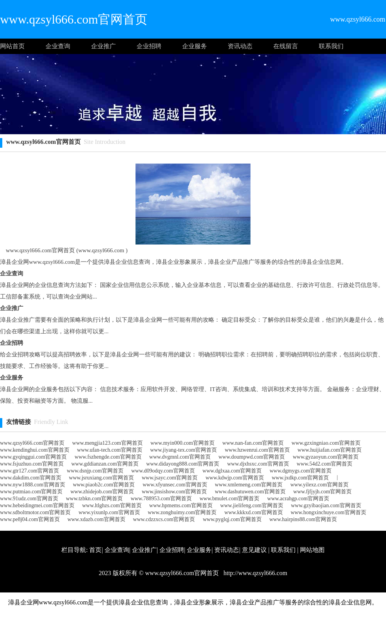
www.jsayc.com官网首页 (170, 478)
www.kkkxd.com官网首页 (253, 512)
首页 (95, 550)
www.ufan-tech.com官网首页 (109, 450)
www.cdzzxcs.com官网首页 (164, 519)
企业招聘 (149, 46)
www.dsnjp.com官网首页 (95, 471)
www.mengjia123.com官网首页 (107, 443)
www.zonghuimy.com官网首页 (182, 512)
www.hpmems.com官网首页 (181, 505)
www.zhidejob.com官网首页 (102, 491)
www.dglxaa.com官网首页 (232, 471)
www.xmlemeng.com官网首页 (249, 485)
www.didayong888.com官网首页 (183, 464)
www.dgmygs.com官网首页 (300, 471)
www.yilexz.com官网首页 (319, 485)
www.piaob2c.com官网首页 (104, 485)
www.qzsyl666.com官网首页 (32, 443)
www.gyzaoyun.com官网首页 (326, 457)
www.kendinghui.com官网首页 (34, 450)
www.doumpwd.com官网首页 (251, 457)
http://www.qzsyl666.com (254, 573)
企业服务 (194, 46)
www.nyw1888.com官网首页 (32, 485)
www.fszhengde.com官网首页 (107, 457)
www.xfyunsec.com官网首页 (174, 485)
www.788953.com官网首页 (161, 498)
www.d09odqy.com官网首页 (163, 471)
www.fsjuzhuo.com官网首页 (32, 464)
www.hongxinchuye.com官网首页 (328, 512)
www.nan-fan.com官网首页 (253, 443)
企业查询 (58, 46)
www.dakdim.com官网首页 (30, 478)
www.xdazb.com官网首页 (96, 519)
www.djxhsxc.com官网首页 (258, 464)
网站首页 (12, 46)
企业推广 (103, 46)
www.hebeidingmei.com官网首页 (37, 505)
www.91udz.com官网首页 (29, 498)
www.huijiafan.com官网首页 (330, 450)
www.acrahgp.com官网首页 (298, 498)
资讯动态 (240, 46)
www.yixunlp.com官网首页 (109, 512)
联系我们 (331, 46)
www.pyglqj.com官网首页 (232, 519)
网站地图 (312, 550)
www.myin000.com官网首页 (183, 443)
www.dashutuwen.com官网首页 (250, 491)
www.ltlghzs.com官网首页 (112, 505)
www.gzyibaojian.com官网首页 (326, 505)
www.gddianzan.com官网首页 (105, 464)
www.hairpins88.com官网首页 (303, 519)
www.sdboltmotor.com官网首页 (35, 512)
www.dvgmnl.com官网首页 (180, 457)
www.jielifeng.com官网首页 (251, 505)
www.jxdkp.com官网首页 (300, 478)
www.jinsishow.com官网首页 (174, 491)
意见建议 (254, 550)
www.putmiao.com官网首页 (31, 491)
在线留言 (285, 46)
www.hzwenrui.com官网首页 (257, 450)
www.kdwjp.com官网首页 (234, 478)
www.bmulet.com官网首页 (229, 498)
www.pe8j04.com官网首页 (30, 519)
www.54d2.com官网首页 (325, 464)
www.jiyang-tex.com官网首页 (183, 450)
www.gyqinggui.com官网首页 (33, 457)
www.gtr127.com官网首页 (29, 471)
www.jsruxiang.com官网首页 (101, 478)
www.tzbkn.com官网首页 (94, 498)
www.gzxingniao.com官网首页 (326, 443)
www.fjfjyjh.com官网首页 (322, 491)
